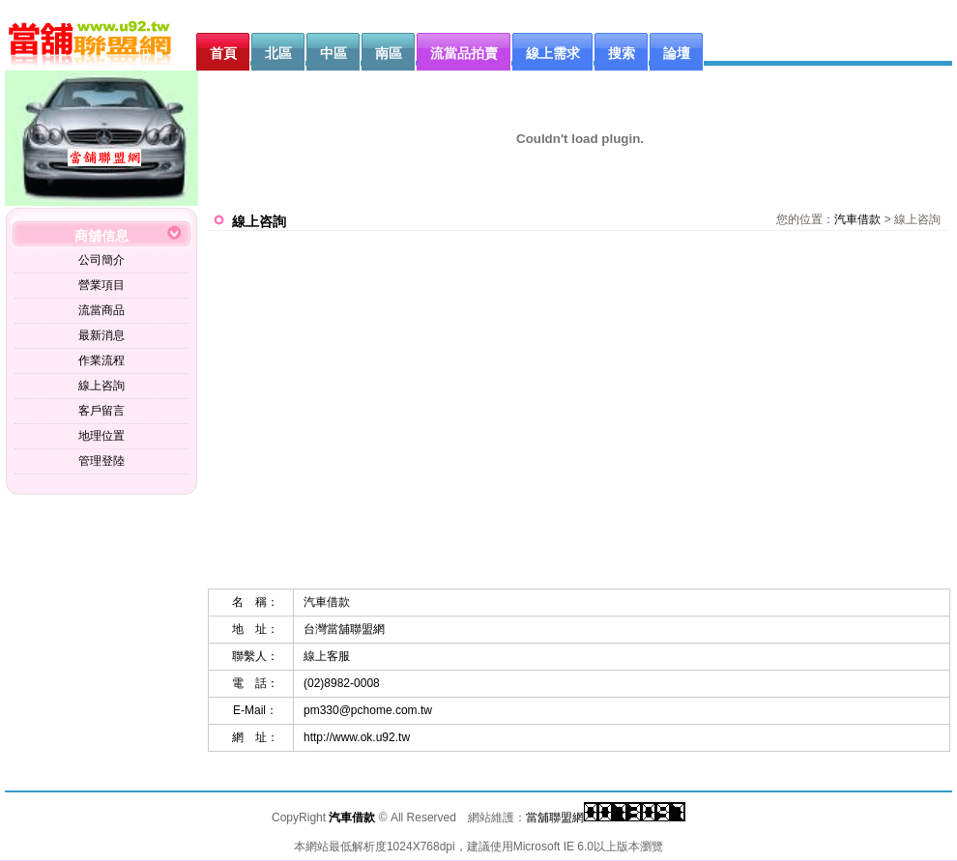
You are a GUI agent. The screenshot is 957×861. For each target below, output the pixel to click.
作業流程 (101, 360)
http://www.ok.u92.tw (357, 737)
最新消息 (101, 335)
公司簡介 (101, 260)
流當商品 (101, 310)
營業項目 (101, 285)
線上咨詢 (101, 385)
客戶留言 (101, 410)
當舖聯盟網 (555, 817)
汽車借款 (857, 219)
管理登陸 (101, 461)
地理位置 (101, 436)
